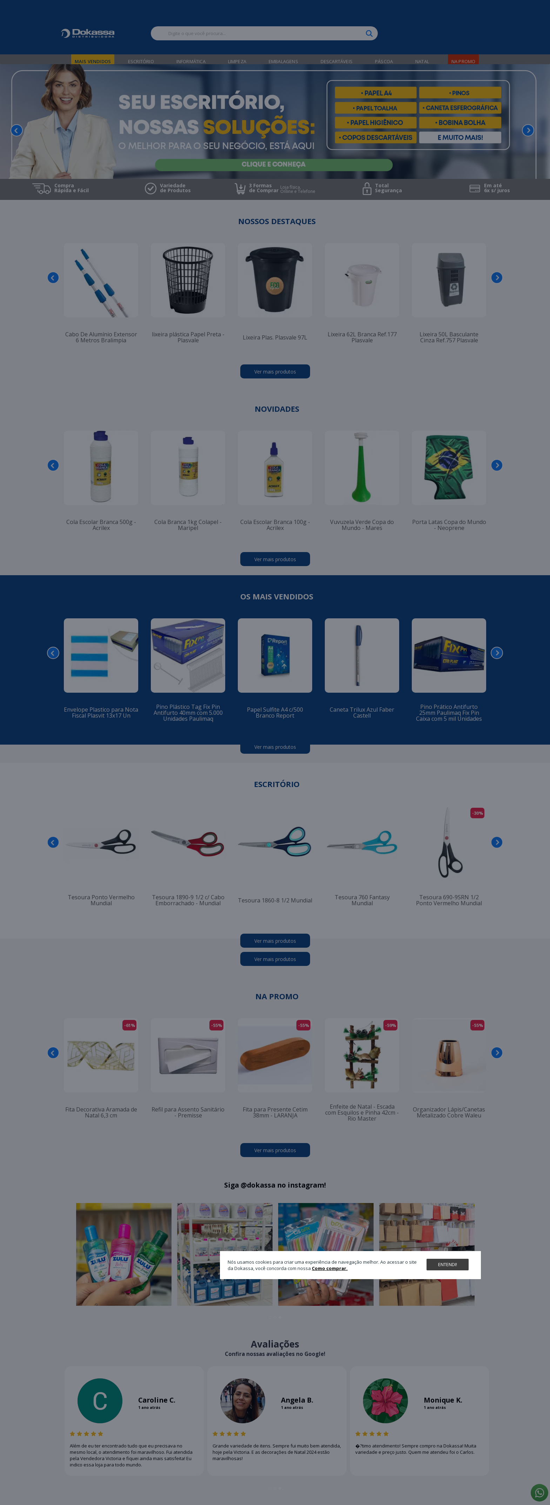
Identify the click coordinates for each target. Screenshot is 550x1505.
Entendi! (447, 1264)
